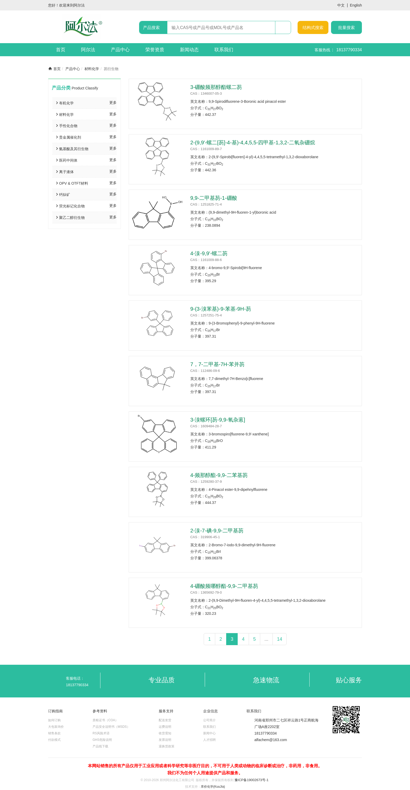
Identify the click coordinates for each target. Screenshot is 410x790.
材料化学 (91, 69)
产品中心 (120, 49)
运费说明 (165, 727)
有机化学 (66, 103)
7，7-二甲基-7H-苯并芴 (217, 364)
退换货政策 (166, 746)
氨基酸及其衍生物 (73, 149)
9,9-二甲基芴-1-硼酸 (213, 198)
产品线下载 (100, 746)
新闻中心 (209, 733)
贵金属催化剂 (70, 137)
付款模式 (54, 740)
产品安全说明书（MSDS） (111, 727)
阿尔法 (88, 49)
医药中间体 (68, 160)
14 (279, 639)
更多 (113, 102)
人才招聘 (209, 740)
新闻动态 (189, 49)
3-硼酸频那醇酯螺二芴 (216, 87)
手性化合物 (68, 126)
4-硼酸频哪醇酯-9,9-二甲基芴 (224, 586)
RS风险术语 (101, 733)
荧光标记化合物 (72, 206)
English (356, 5)
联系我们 (223, 49)
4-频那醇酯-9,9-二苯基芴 (219, 475)
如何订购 (54, 720)
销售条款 (54, 733)
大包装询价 (56, 727)
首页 (60, 49)
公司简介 (209, 720)
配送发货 (165, 720)
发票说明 (165, 740)
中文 (341, 5)
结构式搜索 (313, 27)
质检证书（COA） (105, 720)
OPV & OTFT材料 (73, 183)
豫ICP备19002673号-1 (252, 780)
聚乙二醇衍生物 (72, 217)
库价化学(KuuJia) (213, 786)
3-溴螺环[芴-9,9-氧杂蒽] (217, 420)
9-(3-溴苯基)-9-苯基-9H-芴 (220, 309)
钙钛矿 (64, 194)
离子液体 (66, 172)
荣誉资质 (154, 49)
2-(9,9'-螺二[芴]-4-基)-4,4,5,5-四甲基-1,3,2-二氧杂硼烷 (252, 142)
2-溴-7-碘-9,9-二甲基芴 (216, 530)
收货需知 (165, 733)
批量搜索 (346, 27)
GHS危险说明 (102, 740)
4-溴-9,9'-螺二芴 (209, 253)
